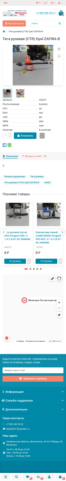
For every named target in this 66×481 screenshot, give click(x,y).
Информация (33, 391)
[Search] (46, 23)
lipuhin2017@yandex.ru (18, 429)
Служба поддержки (33, 400)
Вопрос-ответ (34, 156)
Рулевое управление (14, 176)
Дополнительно (33, 409)
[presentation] (4, 232)
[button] (26, 269)
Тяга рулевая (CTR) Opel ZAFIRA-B (21, 182)
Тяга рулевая (36, 176)
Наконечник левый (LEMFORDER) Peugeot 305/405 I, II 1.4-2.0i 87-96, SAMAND (49, 237)
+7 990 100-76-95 (14, 424)
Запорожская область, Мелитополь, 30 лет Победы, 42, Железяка (34, 443)
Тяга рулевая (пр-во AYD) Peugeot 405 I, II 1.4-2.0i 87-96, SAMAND (17, 236)
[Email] (33, 370)
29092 (47, 182)
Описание (10, 156)
